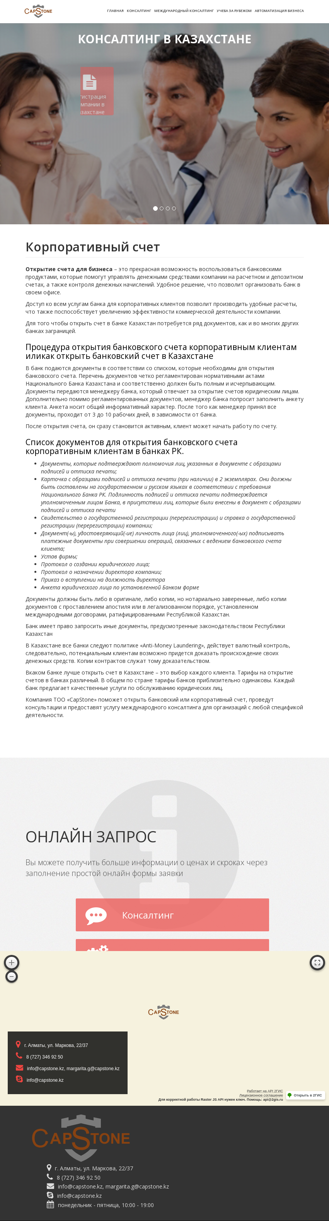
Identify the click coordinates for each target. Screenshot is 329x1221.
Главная (115, 10)
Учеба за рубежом (234, 10)
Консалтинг (139, 10)
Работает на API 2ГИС (265, 1091)
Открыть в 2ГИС (308, 1095)
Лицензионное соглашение (261, 1095)
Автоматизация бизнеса (279, 10)
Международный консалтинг (184, 10)
